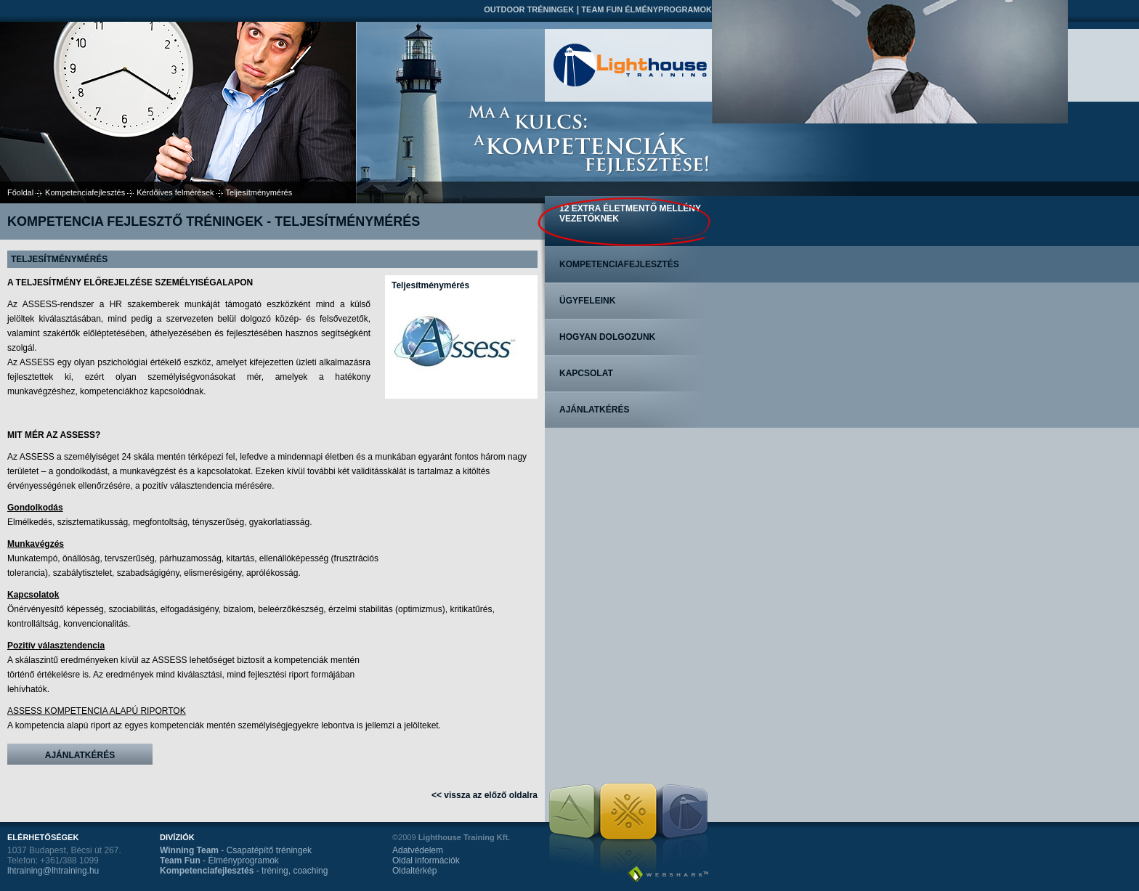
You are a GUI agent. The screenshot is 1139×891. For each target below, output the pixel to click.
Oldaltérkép (414, 871)
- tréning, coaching (244, 871)
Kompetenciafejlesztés (85, 192)
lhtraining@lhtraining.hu (53, 871)
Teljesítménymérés (430, 285)
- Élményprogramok (219, 860)
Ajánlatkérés (80, 755)
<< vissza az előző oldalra (484, 795)
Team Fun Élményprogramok (646, 9)
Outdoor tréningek (529, 9)
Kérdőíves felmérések (175, 192)
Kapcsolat (586, 373)
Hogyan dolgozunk (607, 337)
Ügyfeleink (587, 301)
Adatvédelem (417, 850)
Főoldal (20, 192)
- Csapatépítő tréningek (236, 850)
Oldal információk (426, 860)
